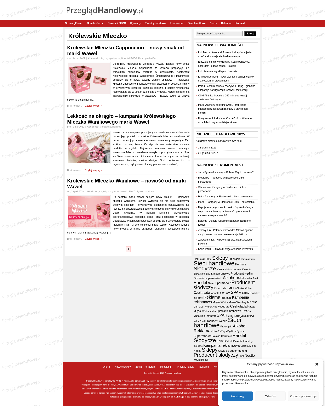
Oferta (213, 23)
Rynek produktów (155, 23)
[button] (317, 364)
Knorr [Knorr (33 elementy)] (217, 288)
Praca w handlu (185, 366)
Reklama (226, 23)
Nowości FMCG (117, 23)
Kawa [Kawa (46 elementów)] (220, 269)
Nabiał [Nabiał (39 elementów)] (228, 269)
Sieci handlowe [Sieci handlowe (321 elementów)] (214, 263)
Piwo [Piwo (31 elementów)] (210, 283)
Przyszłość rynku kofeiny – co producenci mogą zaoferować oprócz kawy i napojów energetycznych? (225, 211)
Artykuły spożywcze (110, 58)
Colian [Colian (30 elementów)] (248, 288)
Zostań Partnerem (145, 366)
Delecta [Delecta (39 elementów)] (246, 269)
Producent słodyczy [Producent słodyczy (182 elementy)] (216, 355)
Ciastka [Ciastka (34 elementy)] (240, 288)
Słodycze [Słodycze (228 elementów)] (205, 268)
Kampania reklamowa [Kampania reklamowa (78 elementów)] (221, 345)
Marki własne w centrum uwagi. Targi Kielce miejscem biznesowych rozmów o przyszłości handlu (223, 108)
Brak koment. (74, 105)
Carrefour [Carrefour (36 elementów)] (199, 306)
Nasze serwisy (123, 366)
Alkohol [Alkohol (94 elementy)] (229, 277)
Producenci (176, 23)
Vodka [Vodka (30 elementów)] (208, 306)
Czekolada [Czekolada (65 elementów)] (202, 293)
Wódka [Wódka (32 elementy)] (224, 302)
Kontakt (240, 23)
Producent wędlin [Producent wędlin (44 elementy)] (241, 273)
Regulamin (166, 366)
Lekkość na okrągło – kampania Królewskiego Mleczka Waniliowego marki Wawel (121, 119)
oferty (212, 397)
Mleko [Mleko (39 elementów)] (232, 302)
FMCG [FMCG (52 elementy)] (231, 288)
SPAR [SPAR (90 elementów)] (236, 292)
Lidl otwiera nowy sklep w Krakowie (217, 71)
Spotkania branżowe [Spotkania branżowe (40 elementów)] (218, 273)
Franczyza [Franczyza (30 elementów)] (226, 298)
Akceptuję (237, 396)
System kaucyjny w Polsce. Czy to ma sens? (228, 172)
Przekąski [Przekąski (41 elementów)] (234, 258)
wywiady (187, 389)
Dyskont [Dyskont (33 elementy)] (237, 269)
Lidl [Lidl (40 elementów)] (196, 258)
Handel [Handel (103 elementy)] (200, 282)
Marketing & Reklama (110, 126)
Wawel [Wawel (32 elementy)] (214, 293)
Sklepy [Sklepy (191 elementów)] (220, 258)
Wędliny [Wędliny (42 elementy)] (241, 302)
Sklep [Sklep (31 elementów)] (208, 259)
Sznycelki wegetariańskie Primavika (233, 249)
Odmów (270, 396)
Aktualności (95, 23)
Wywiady (135, 23)
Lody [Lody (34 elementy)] (223, 288)
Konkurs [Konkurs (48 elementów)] (240, 264)
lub (172, 397)
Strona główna (73, 23)
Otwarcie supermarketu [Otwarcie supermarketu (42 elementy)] (208, 278)
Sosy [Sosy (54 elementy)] (245, 292)
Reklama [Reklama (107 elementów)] (211, 297)
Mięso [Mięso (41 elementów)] (216, 302)
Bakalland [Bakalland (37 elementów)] (199, 273)
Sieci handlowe (197, 23)
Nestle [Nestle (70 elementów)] (252, 302)
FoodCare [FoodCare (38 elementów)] (224, 293)
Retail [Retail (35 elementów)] (202, 259)
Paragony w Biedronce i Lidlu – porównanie (228, 196)
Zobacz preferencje (303, 396)
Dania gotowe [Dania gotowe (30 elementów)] (248, 259)
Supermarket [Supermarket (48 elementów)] (222, 283)
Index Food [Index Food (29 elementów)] (252, 278)
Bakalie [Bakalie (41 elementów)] (241, 278)
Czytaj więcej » (93, 105)
